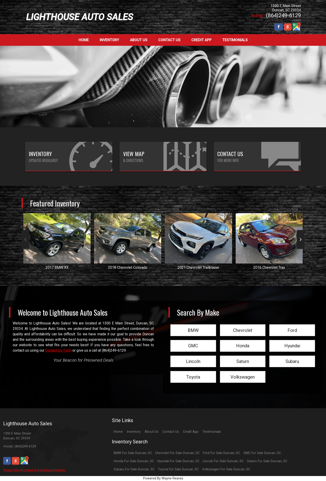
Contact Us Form (58, 350)
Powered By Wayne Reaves (163, 478)
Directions (46, 470)
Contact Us (30, 470)
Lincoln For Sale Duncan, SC (223, 461)
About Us (151, 432)
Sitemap (60, 470)
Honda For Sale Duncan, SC (134, 461)
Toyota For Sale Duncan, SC (178, 469)
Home (118, 432)
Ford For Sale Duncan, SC (221, 453)
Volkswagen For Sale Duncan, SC (226, 469)
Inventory (134, 432)
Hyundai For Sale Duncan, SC (178, 461)
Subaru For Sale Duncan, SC (134, 469)
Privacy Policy (12, 470)
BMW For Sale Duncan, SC (133, 453)
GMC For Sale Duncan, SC (262, 453)
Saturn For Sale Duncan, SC (267, 461)
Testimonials (211, 432)
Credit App (190, 432)
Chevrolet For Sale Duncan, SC (177, 453)
